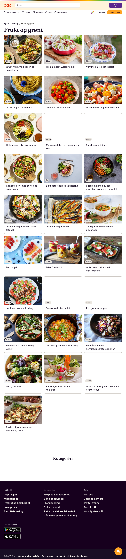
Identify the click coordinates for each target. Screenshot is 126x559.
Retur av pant (52, 507)
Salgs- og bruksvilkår (28, 556)
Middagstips (11, 498)
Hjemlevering (52, 502)
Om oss (88, 494)
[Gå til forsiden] (7, 5)
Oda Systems (93, 511)
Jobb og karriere (93, 498)
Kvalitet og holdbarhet (17, 502)
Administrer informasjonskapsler (72, 556)
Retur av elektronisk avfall (59, 511)
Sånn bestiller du (54, 498)
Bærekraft (90, 507)
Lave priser (10, 507)
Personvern (47, 556)
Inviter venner (92, 502)
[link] (23, 54)
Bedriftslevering (13, 511)
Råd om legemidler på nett (61, 515)
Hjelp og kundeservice (57, 494)
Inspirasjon (10, 494)
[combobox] (49, 5)
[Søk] (17, 5)
